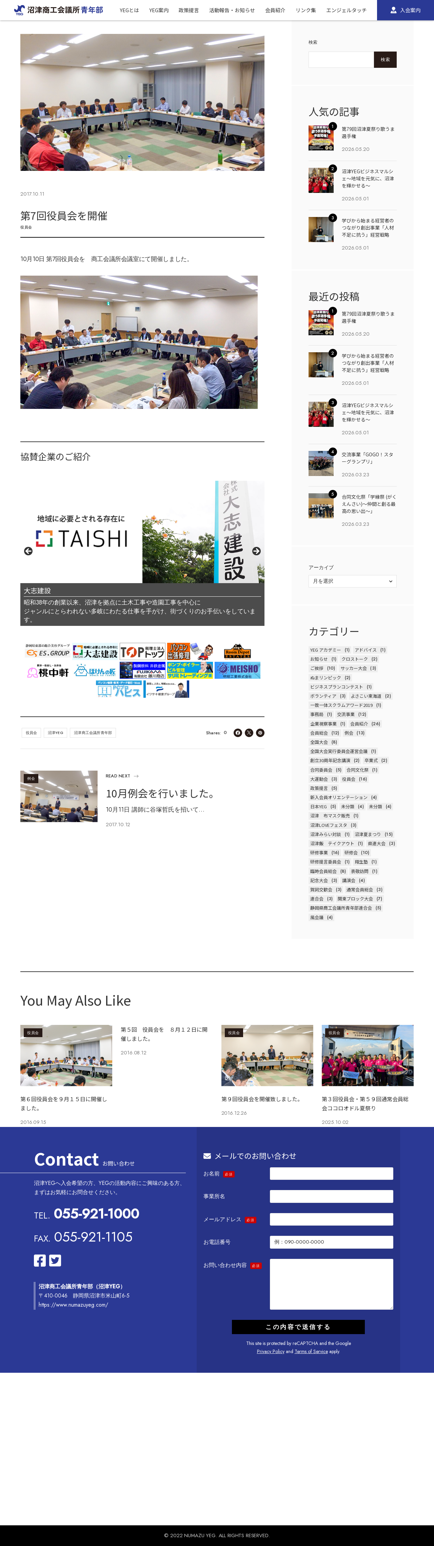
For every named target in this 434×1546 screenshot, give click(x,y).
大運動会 (319, 779)
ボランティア (323, 696)
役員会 (26, 227)
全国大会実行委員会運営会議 (339, 751)
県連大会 (377, 843)
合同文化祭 (358, 770)
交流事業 (346, 714)
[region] (142, 553)
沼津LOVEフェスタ (328, 825)
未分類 (347, 806)
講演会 (348, 880)
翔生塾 (361, 861)
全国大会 (319, 742)
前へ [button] (29, 552)
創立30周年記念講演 (330, 760)
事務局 (316, 714)
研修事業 (319, 852)
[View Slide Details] (142, 532)
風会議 (316, 917)
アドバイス (366, 650)
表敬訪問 (360, 871)
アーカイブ (321, 567)
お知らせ (319, 659)
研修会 (351, 852)
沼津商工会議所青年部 (93, 732)
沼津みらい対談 (325, 834)
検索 (313, 42)
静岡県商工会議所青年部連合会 (341, 908)
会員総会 (319, 733)
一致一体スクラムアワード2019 (341, 705)
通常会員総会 (360, 889)
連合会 (316, 898)
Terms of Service (311, 1351)
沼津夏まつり (368, 834)
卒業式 (371, 760)
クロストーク (354, 659)
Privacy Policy (270, 1351)
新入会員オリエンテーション (339, 797)
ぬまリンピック (325, 677)
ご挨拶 (316, 668)
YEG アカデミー (325, 650)
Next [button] (256, 552)
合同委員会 (321, 770)
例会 (31, 778)
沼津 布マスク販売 (330, 815)
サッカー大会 (353, 668)
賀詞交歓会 (321, 889)
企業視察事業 (323, 723)
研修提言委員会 (325, 861)
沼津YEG (55, 732)
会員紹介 (359, 723)
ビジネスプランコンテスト (336, 686)
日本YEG (318, 806)
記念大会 (319, 880)
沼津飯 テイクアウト (332, 843)
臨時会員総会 (323, 871)
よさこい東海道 (366, 696)
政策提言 (319, 788)
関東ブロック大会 (355, 898)
